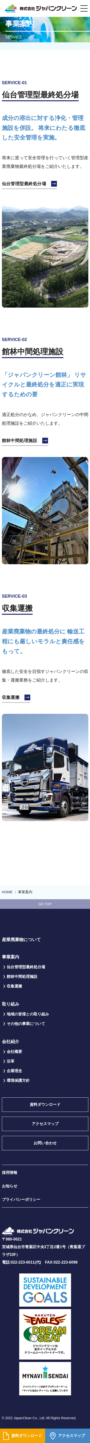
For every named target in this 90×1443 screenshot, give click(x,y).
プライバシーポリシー (21, 1199)
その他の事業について (26, 1024)
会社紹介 (10, 1041)
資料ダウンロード (22, 1436)
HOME (7, 892)
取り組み (10, 1004)
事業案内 (10, 957)
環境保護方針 (18, 1080)
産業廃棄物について (21, 939)
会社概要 (14, 1052)
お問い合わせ (45, 1143)
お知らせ (9, 1186)
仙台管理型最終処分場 (24, 183)
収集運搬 (11, 697)
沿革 (10, 1061)
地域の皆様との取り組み (28, 1014)
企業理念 (14, 1071)
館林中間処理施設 (19, 440)
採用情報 (9, 1173)
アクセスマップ (67, 1436)
